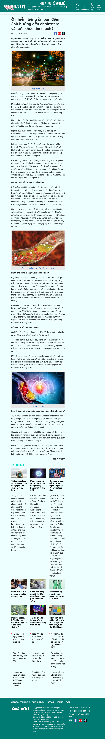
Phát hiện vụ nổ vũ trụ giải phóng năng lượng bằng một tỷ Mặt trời (37, 485)
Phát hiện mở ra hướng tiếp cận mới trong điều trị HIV (38, 676)
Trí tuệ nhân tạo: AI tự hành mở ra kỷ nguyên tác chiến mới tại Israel (19, 485)
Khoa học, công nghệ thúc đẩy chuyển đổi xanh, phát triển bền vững (37, 596)
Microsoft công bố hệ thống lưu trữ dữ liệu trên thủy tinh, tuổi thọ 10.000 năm (56, 622)
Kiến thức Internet (35, 10)
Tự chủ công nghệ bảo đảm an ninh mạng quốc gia (19, 638)
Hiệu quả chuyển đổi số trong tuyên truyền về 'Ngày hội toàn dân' (56, 485)
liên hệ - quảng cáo (37, 702)
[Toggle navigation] (1, 13)
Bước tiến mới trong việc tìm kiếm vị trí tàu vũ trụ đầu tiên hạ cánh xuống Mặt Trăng (58, 660)
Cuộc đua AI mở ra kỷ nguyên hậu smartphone (18, 594)
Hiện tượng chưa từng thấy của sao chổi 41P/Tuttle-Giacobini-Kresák (19, 679)
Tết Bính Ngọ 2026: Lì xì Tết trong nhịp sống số (38, 638)
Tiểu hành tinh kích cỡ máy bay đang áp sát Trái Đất (20, 657)
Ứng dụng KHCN (50, 7)
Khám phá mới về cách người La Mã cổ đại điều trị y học (38, 657)
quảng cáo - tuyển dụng (19, 702)
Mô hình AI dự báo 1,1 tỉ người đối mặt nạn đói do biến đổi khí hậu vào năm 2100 (57, 640)
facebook (51, 702)
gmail (68, 702)
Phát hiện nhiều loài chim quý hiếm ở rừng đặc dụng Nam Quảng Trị (19, 622)
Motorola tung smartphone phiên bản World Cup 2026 (56, 595)
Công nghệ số (34, 7)
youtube (60, 702)
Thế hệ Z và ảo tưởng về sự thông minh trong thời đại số (38, 621)
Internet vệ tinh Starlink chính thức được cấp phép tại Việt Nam (57, 677)
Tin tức (62, 7)
